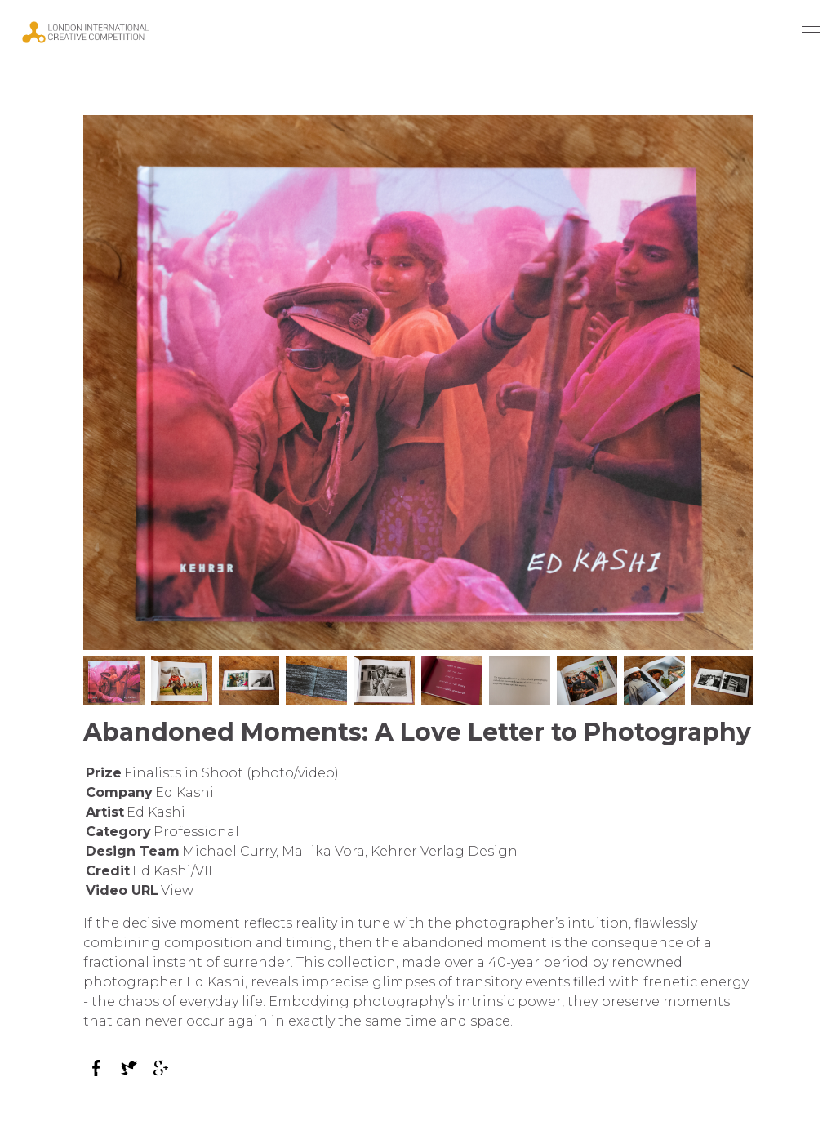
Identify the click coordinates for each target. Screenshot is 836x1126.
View (177, 890)
